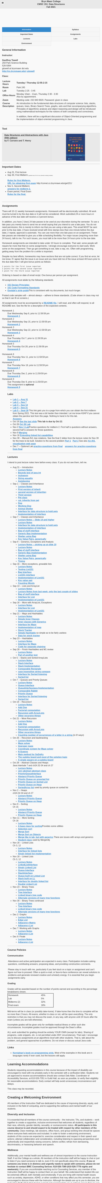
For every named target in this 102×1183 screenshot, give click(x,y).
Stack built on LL (26, 862)
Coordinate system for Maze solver (35, 732)
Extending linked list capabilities (36, 419)
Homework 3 (13, 316)
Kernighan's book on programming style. (33, 1036)
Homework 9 (13, 371)
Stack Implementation (29, 649)
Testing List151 (25, 553)
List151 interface (26, 558)
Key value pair (25, 564)
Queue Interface (26, 669)
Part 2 (75, 424)
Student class (25, 823)
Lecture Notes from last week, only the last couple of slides (48, 575)
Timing (21, 544)
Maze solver (24, 727)
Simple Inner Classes (28, 602)
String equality (25, 462)
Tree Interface (25, 876)
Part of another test (28, 638)
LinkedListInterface (28, 848)
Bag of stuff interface (28, 514)
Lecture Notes (25, 453)
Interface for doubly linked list (33, 865)
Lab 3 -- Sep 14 (20, 388)
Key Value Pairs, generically (32, 522)
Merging (23, 416)
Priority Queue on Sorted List (33, 765)
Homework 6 (13, 343)
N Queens (23, 735)
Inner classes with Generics (32, 605)
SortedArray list (26, 771)
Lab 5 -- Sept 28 (20, 394)
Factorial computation (29, 694)
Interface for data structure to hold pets (38, 495)
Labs (75, 22)
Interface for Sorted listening (32, 658)
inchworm (23, 459)
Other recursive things (29, 699)
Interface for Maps (27, 608)
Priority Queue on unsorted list (33, 763)
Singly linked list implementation (34, 837)
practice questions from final (48, 430)
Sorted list (23, 660)
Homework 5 (13, 333)
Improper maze (25, 729)
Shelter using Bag (27, 520)
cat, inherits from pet (28, 484)
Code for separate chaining (31, 630)
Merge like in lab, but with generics (35, 820)
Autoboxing (24, 464)
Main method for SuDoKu (31, 738)
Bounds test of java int (29, 456)
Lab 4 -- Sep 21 (20, 391)
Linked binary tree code (30, 878)
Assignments (75, 18)
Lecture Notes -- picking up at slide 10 (37, 528)
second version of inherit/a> (32, 475)
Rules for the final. (16, 178)
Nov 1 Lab (24, 410)
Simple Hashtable (27, 616)
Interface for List (26, 580)
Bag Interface (24, 555)
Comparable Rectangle (29, 652)
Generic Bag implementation (32, 517)
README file (50, 286)
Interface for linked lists (30, 834)
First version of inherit (29, 473)
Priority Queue (25, 677)
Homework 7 (13, 351)
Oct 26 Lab (25, 408)
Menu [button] (3, 3)
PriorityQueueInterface (29, 757)
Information (26, 13)
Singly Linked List (27, 851)
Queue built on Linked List (31, 859)
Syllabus (75, 13)
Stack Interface (25, 647)
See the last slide (28, 405)
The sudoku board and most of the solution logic (42, 740)
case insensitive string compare (34, 655)
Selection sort (25, 812)
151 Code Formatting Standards (23, 271)
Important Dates (26, 18)
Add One (22, 691)
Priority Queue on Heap (30, 768)
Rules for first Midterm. (19, 164)
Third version (24, 478)
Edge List (23, 903)
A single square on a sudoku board (35, 743)
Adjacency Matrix (27, 906)
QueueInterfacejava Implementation (36, 671)
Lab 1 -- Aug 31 (20, 383)
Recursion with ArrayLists (31, 696)
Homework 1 (13, 299)
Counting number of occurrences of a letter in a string (45, 718)
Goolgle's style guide (18, 274)
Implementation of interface (32, 497)
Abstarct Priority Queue (30, 760)
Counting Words (26, 566)
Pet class (22, 481)
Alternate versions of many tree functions (39, 881)
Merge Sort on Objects (29, 818)
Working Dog (24, 489)
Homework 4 (13, 324)
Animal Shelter (25, 492)
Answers (17, 402)
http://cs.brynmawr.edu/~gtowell (18, 54)
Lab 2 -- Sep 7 (20, 386)
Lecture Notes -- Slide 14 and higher (36, 503)
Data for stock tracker (29, 619)
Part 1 (68, 424)
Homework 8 (13, 360)
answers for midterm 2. (19, 172)
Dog (20, 486)
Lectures (26, 22)
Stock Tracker (25, 613)
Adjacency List (25, 909)
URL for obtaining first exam (21, 167)
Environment (27, 27)
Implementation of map (29, 611)
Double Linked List (27, 867)
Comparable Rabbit (28, 674)
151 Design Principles (18, 268)
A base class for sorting (30, 809)
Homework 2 (13, 308)
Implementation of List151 (31, 561)
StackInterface (25, 856)
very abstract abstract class (32, 754)
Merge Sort (23, 815)
